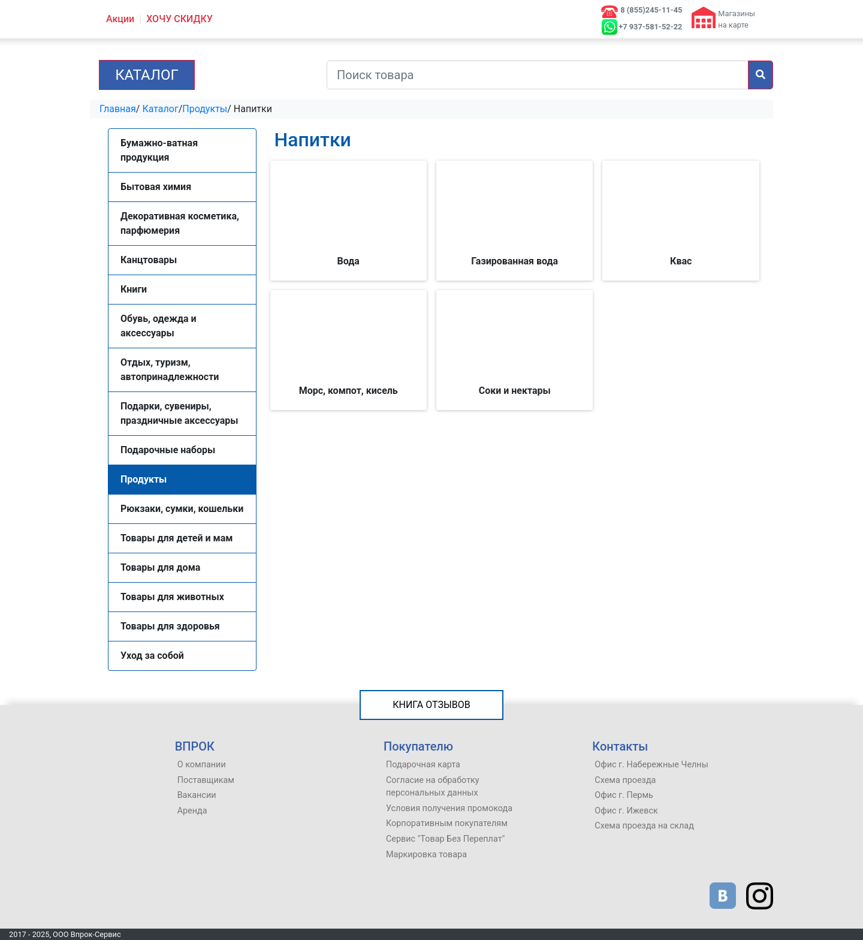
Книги (133, 289)
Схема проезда (625, 780)
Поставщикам (205, 780)
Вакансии (196, 795)
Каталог (147, 75)
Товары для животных (172, 596)
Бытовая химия (155, 186)
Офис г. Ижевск (626, 811)
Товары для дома (160, 567)
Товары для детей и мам (176, 538)
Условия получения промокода (449, 808)
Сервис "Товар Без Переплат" (445, 839)
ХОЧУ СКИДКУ (179, 19)
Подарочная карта (423, 765)
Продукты (204, 109)
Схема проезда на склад (644, 826)
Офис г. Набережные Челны (651, 765)
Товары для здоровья (170, 626)
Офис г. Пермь (624, 795)
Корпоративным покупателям (447, 823)
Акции (120, 19)
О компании (201, 765)
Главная (117, 109)
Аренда (192, 811)
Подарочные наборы (167, 450)
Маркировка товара (426, 854)
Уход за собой (152, 655)
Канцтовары (148, 260)
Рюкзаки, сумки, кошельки (181, 508)
